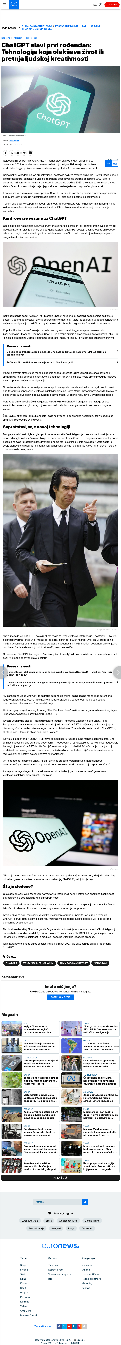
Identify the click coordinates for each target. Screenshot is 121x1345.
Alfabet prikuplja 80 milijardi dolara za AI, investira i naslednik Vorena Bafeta (40, 1063)
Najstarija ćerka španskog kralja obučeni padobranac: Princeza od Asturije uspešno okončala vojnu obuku (99, 1063)
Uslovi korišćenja (91, 1274)
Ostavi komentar (60, 997)
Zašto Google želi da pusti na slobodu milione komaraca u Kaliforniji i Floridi (40, 1080)
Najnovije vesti (55, 1269)
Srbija (49, 1220)
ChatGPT (11, 963)
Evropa (24, 1269)
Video (23, 1306)
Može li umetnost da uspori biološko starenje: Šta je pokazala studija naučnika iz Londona (100, 1149)
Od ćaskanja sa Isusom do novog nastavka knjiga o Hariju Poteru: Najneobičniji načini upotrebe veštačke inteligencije (60, 684)
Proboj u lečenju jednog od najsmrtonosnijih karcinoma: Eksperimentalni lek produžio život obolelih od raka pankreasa (41, 1149)
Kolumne (24, 1301)
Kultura (23, 1283)
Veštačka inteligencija (38, 963)
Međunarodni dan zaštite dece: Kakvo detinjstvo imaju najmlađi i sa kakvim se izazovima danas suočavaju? (100, 1114)
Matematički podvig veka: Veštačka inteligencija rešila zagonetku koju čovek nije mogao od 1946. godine (40, 1097)
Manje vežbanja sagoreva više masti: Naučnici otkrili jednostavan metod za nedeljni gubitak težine (39, 1046)
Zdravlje (88, 1092)
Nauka (26, 1023)
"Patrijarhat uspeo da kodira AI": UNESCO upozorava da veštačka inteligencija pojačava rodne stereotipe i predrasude (100, 1029)
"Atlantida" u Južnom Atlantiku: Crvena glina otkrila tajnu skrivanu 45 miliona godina (101, 1046)
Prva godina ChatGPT (74, 963)
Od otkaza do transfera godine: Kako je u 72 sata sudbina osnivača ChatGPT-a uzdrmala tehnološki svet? (56, 353)
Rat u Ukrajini (91, 26)
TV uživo (53, 1265)
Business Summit (28, 1315)
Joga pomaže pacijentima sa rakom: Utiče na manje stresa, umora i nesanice (100, 1097)
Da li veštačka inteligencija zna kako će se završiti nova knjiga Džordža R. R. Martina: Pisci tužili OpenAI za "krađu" (60, 673)
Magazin (18, 38)
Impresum (87, 1265)
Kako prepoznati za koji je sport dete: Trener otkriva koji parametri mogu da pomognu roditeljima (99, 1166)
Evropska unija (36, 1228)
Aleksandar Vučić (68, 1220)
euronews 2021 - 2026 (59, 1340)
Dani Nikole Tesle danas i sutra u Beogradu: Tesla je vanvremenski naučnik (39, 1132)
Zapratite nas (44, 1326)
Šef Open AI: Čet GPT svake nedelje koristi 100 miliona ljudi (40, 362)
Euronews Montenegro (36, 26)
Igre (50, 1278)
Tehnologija (31, 38)
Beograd (56, 1228)
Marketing (87, 1283)
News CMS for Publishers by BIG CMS (60, 1343)
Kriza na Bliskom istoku (36, 29)
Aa (108, 163)
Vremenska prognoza (59, 1274)
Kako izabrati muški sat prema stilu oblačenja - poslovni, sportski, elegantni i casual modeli (40, 1166)
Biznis (23, 1278)
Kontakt (86, 1288)
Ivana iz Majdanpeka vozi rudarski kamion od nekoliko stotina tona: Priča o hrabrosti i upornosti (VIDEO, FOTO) (100, 1132)
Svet (22, 1274)
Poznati (87, 1058)
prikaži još (60, 1177)
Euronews (14, 141)
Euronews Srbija (30, 1220)
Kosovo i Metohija (66, 26)
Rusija (71, 1228)
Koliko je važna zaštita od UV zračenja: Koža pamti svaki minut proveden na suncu (40, 1114)
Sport (23, 1288)
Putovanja (25, 1297)
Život (86, 1023)
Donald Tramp (92, 1220)
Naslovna (5, 38)
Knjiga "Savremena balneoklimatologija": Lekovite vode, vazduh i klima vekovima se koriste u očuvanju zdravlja (40, 1029)
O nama (86, 1269)
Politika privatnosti (91, 1278)
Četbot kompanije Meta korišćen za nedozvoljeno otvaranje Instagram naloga (99, 1080)
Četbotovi (100, 963)
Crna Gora (87, 1228)
